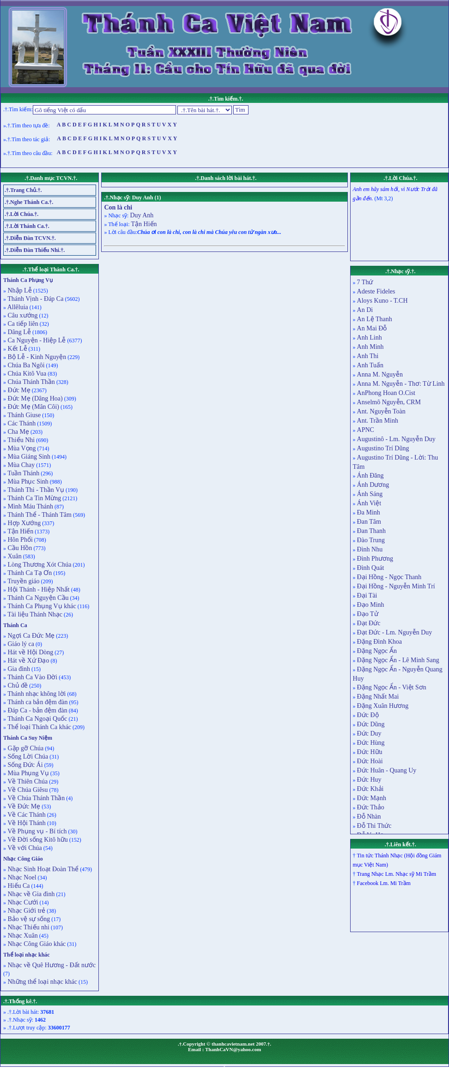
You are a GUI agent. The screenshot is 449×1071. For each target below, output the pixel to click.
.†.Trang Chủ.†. (23, 190)
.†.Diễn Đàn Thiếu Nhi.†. (35, 250)
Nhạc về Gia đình (30, 894)
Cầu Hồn (19, 547)
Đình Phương (375, 558)
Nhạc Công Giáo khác (36, 943)
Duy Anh (141, 215)
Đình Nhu (370, 549)
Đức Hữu (369, 751)
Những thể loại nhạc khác (41, 981)
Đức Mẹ (18, 390)
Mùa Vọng (21, 448)
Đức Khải (370, 788)
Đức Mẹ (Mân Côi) (32, 406)
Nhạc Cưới (22, 902)
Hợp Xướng (23, 523)
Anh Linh (369, 337)
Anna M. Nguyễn (380, 374)
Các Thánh (21, 423)
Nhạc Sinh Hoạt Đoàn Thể (42, 869)
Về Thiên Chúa (27, 781)
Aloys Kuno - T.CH (382, 300)
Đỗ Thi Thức (374, 825)
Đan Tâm (369, 521)
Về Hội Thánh (26, 823)
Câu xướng (22, 315)
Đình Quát (370, 567)
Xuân (14, 556)
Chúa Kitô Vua (26, 373)
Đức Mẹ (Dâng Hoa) (34, 398)
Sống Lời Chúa (27, 756)
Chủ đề (17, 685)
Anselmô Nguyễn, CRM (389, 402)
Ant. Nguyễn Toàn (381, 411)
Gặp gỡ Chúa (24, 748)
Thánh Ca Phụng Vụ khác (41, 606)
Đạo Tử (367, 613)
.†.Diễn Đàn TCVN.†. (30, 238)
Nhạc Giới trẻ (25, 910)
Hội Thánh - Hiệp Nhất (38, 589)
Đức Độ (368, 715)
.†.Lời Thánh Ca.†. (27, 226)
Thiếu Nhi (20, 440)
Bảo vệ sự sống (28, 918)
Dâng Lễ (18, 332)
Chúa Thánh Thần (30, 381)
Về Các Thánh (26, 814)
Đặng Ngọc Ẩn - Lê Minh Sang (398, 660)
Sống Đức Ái (24, 764)
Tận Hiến (19, 531)
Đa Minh (368, 512)
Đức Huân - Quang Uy (387, 770)
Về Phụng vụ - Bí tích (36, 831)
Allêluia (17, 307)
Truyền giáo (23, 581)
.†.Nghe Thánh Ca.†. (29, 202)
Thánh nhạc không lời (36, 693)
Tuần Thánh (22, 473)
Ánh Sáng (370, 494)
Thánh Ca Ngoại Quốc (36, 718)
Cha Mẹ (17, 431)
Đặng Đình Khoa (379, 641)
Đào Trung (371, 540)
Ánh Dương (373, 484)
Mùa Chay (20, 464)
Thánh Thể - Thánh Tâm (39, 514)
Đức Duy (369, 733)
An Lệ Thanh (374, 319)
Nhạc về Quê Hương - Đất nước (51, 965)
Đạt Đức (369, 623)
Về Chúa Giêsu (27, 789)
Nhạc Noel (21, 877)
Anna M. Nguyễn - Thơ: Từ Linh (401, 383)
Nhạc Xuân (22, 935)
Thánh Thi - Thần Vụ (35, 489)
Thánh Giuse (23, 415)
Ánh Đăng (370, 475)
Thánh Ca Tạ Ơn (29, 572)
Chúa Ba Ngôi (25, 365)
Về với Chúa (24, 847)
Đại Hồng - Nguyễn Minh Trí (396, 586)
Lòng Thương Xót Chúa (38, 564)
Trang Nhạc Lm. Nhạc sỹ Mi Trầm (396, 874)
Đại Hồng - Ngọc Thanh (389, 577)
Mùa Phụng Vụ (27, 773)
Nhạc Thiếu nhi (27, 927)
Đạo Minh (370, 604)
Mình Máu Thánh (29, 506)
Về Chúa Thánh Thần (35, 798)
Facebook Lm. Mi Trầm (384, 883)
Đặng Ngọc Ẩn (377, 650)
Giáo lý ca (20, 643)
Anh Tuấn (370, 365)
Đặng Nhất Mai (378, 696)
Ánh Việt (369, 503)
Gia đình (18, 668)
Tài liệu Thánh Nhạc (34, 614)
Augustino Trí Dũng (383, 448)
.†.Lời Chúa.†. (21, 214)
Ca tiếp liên (22, 323)
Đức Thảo (370, 807)
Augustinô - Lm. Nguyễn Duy (396, 439)
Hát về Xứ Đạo (27, 660)
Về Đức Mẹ (23, 806)
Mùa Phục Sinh (27, 481)
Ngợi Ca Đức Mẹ (30, 635)
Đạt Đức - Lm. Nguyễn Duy (394, 632)
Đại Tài (367, 595)
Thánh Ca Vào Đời (31, 677)
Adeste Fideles (376, 291)
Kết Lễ (16, 348)
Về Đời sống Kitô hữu (37, 839)
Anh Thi (368, 356)
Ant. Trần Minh (377, 420)
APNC (365, 429)
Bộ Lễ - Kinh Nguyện (36, 356)
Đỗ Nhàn (369, 816)
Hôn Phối (19, 539)
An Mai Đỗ (372, 328)
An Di (365, 309)
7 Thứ (365, 282)
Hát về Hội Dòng (29, 652)
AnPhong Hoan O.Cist (386, 392)
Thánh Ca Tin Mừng (33, 498)
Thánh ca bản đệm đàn (37, 702)
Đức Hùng (371, 742)
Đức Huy (369, 779)
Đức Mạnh (371, 798)
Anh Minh (370, 346)
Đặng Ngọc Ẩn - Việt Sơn (391, 687)
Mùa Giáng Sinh (28, 456)
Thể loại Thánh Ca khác (38, 727)
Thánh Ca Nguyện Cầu (37, 597)
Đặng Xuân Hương (383, 705)
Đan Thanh (371, 530)
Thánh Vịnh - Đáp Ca (34, 298)
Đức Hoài (370, 761)
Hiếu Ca (18, 885)
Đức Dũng (371, 724)
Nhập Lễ (19, 290)
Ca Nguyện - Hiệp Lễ (36, 340)
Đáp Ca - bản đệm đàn (36, 710)
